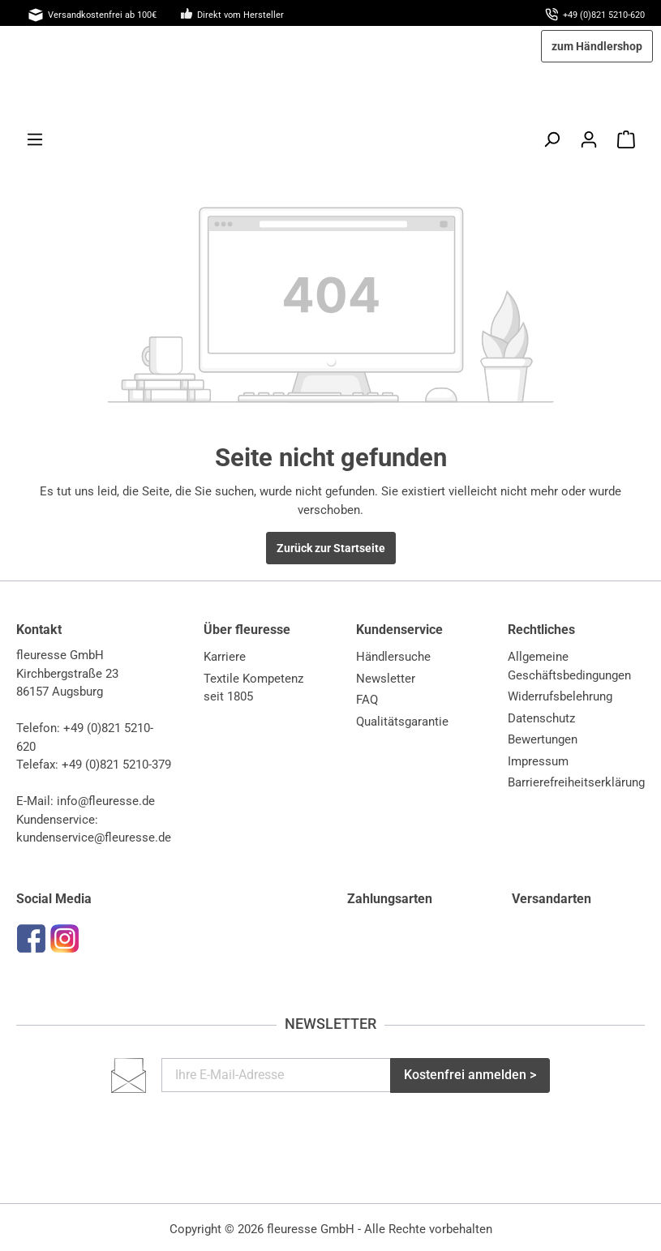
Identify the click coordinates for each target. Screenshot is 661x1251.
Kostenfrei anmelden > (470, 1074)
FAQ (367, 699)
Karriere (225, 656)
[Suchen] (551, 139)
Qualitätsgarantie (402, 721)
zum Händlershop (597, 46)
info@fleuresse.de (106, 801)
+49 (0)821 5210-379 (116, 764)
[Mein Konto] (588, 139)
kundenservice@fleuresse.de (93, 837)
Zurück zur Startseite (331, 548)
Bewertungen (542, 739)
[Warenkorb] (626, 139)
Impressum (538, 761)
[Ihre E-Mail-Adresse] (276, 1075)
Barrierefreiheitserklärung (576, 782)
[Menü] (35, 139)
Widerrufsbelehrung (560, 696)
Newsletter (385, 678)
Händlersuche (393, 656)
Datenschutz (541, 718)
